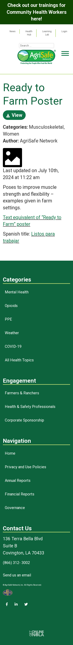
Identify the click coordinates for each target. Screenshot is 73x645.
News (13, 31)
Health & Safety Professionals (30, 406)
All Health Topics (19, 360)
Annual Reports (17, 480)
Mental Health (17, 292)
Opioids (11, 305)
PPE (8, 319)
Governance (15, 507)
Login (64, 31)
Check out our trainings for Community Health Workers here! (36, 12)
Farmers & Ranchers (22, 393)
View (14, 115)
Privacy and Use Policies (25, 467)
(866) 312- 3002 (16, 562)
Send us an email (17, 575)
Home (10, 453)
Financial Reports (19, 494)
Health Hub (28, 33)
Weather (12, 333)
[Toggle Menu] (65, 68)
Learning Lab (47, 33)
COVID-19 (13, 346)
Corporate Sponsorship (24, 420)
